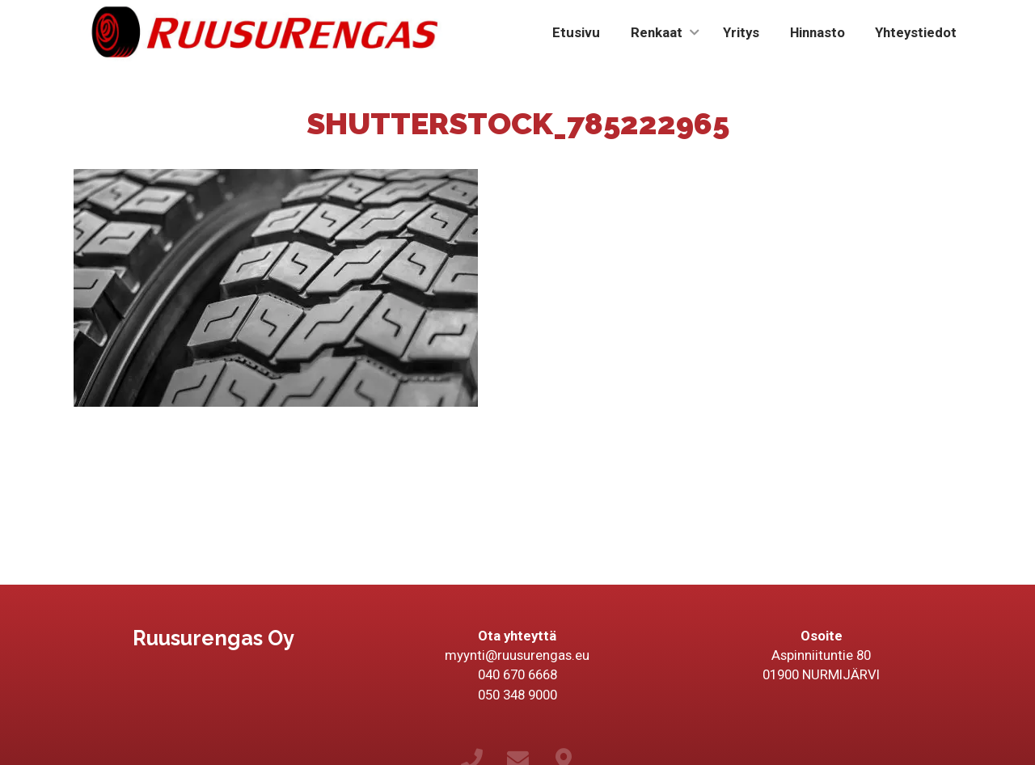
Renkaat (656, 32)
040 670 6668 (517, 674)
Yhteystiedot (916, 32)
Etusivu (576, 32)
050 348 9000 (517, 695)
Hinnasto (817, 32)
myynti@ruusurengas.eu (517, 655)
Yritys (741, 32)
